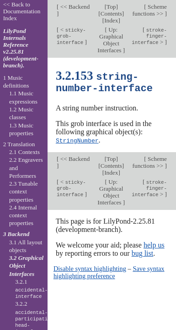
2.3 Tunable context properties (23, 191)
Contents (111, 13)
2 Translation (19, 144)
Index (111, 20)
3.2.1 (31, 289)
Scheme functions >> (150, 10)
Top (111, 6)
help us (154, 244)
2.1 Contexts (24, 151)
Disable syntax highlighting (89, 267)
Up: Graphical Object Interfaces (110, 40)
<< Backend (74, 6)
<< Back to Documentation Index (22, 11)
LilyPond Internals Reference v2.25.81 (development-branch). (20, 48)
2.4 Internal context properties (23, 215)
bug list (143, 252)
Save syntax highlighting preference (109, 271)
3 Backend (16, 234)
